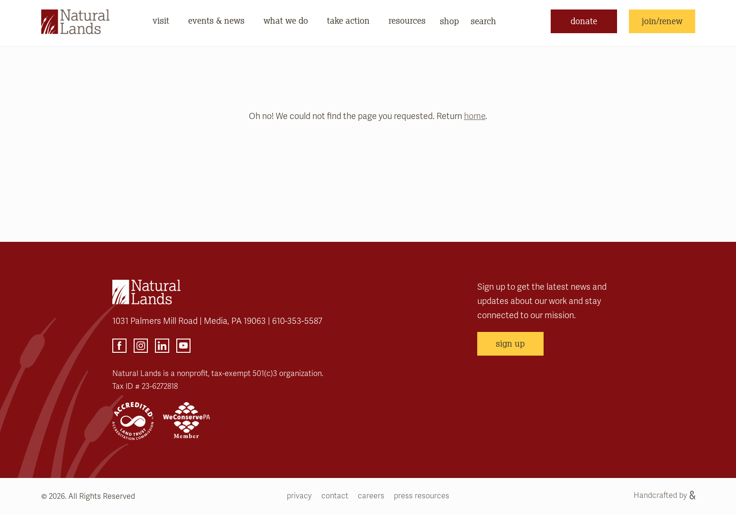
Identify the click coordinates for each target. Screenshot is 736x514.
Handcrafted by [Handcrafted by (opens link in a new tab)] (664, 495)
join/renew (662, 21)
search (483, 21)
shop (449, 21)
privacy (299, 496)
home (474, 116)
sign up (510, 343)
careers (371, 496)
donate (584, 21)
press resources (421, 496)
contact (334, 496)
